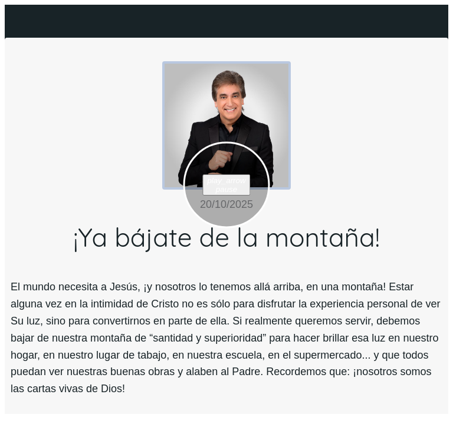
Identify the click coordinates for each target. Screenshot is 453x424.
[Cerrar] (21, 21)
